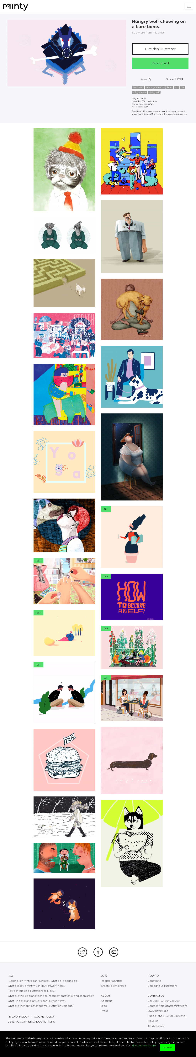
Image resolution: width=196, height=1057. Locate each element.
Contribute (154, 980)
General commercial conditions (31, 1021)
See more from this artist (148, 32)
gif (134, 92)
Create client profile (113, 985)
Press (104, 1010)
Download (160, 63)
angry (149, 87)
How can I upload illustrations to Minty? (31, 990)
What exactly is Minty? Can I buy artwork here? (36, 985)
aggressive (138, 87)
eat (182, 87)
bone (169, 87)
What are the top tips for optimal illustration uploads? (40, 1005)
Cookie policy (44, 1016)
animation (159, 87)
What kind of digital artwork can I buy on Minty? (37, 1000)
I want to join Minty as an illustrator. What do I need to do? (43, 980)
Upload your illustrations (162, 985)
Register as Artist (111, 980)
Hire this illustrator (160, 49)
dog (176, 87)
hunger (142, 92)
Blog (104, 1005)
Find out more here (144, 1045)
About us (106, 1000)
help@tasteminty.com (173, 1005)
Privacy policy (18, 1016)
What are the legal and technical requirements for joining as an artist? (51, 995)
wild (151, 92)
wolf (157, 92)
